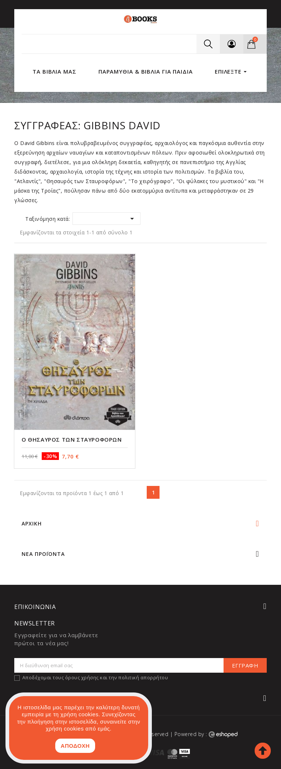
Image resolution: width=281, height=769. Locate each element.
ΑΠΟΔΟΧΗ (75, 746)
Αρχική (32, 523)
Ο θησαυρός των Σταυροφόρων (72, 439)
